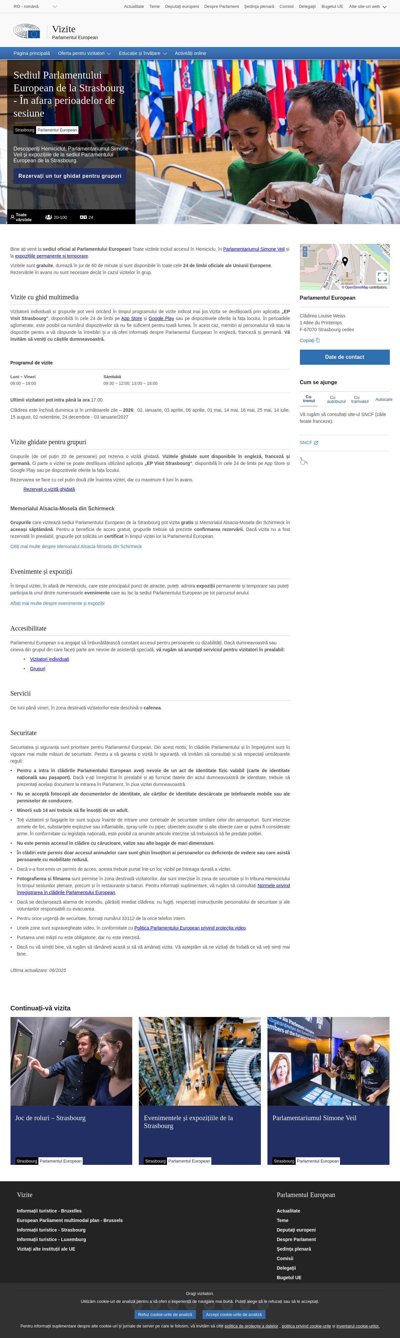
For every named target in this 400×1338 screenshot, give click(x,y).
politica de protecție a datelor (251, 1327)
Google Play (161, 318)
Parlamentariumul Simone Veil (254, 249)
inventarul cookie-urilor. (358, 1327)
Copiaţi (307, 340)
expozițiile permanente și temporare (51, 256)
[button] (367, 6)
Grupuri (38, 668)
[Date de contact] (345, 357)
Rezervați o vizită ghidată (49, 489)
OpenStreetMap (356, 287)
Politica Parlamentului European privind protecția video (190, 928)
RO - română (26, 6)
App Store (131, 318)
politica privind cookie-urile (306, 1327)
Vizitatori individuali (49, 659)
